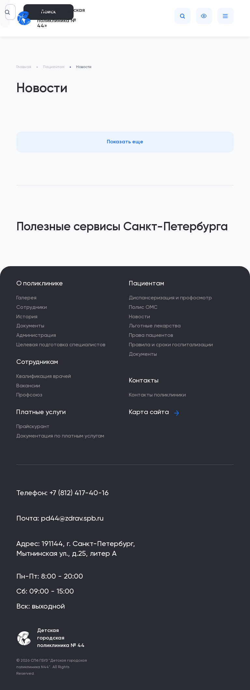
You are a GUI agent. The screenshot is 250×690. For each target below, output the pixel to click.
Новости (139, 317)
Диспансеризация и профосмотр (170, 298)
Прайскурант (32, 426)
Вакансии (28, 386)
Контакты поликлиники (157, 395)
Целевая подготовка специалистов (60, 345)
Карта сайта (149, 412)
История (26, 317)
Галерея (26, 298)
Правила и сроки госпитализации (171, 345)
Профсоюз (29, 395)
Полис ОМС (143, 307)
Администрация (36, 335)
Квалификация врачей (43, 376)
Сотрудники (31, 307)
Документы (30, 326)
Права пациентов (151, 335)
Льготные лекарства (155, 326)
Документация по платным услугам (60, 436)
